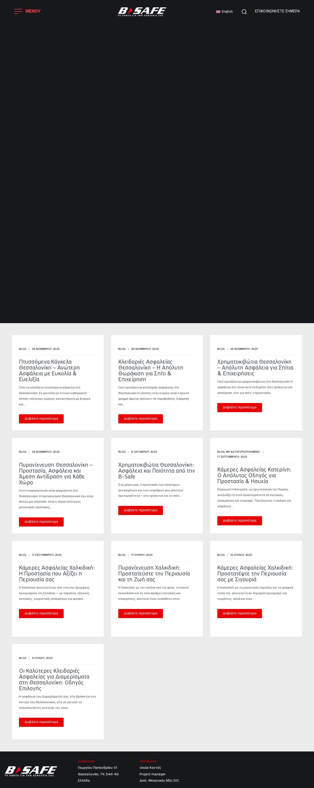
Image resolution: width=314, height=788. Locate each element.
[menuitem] (224, 12)
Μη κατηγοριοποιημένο (243, 452)
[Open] (27, 11)
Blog (22, 349)
